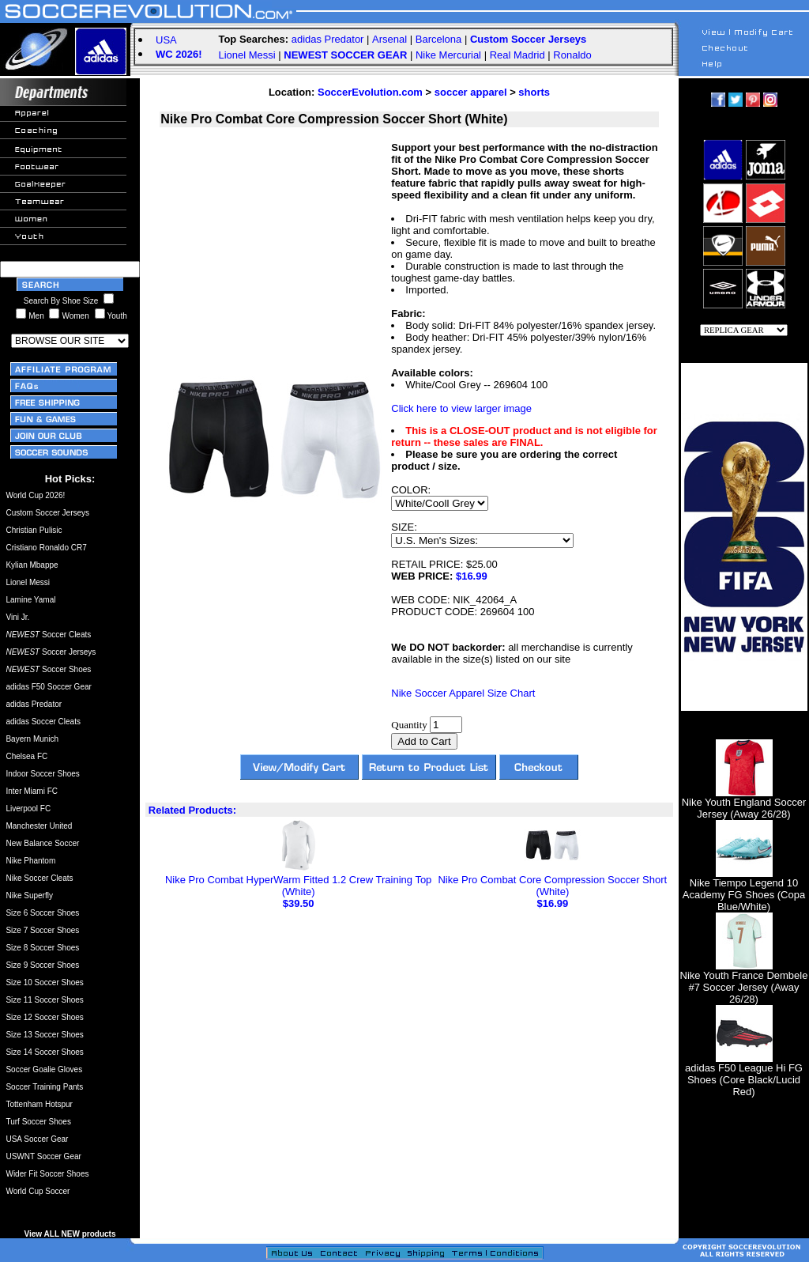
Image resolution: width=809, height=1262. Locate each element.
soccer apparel (471, 92)
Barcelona (439, 39)
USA (166, 40)
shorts (534, 92)
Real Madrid (517, 55)
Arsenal (389, 39)
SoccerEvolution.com (370, 92)
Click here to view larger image (461, 408)
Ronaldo (572, 55)
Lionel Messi (246, 55)
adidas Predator (328, 39)
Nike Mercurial (448, 55)
